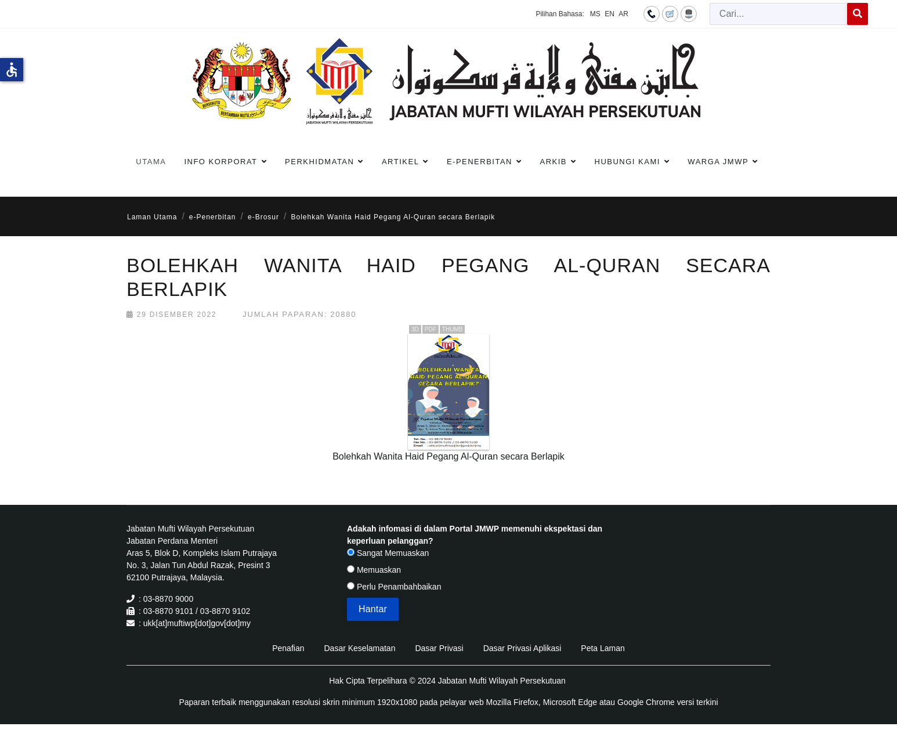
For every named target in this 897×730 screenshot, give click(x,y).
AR (623, 14)
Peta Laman (603, 648)
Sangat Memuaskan (388, 553)
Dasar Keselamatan (359, 648)
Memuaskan (374, 569)
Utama (151, 161)
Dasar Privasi (439, 648)
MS (595, 14)
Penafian (288, 648)
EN (609, 14)
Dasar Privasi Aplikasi (522, 648)
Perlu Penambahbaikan (394, 586)
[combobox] (779, 14)
